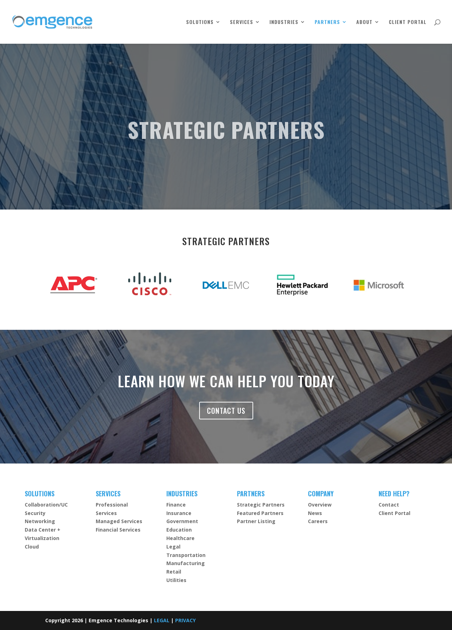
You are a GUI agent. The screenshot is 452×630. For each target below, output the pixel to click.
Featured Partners (260, 513)
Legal (173, 546)
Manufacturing (185, 563)
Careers (318, 521)
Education (179, 529)
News (315, 513)
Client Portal (394, 513)
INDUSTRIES (283, 22)
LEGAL (162, 620)
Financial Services (118, 529)
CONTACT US (226, 410)
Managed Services (119, 521)
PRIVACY (185, 620)
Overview (320, 504)
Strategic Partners (261, 504)
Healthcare (180, 538)
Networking (40, 521)
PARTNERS (327, 22)
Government (182, 521)
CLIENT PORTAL (408, 22)
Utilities (176, 580)
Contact (389, 504)
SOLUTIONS (200, 22)
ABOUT (364, 22)
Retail (173, 571)
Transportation (186, 555)
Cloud (32, 546)
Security (35, 513)
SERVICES (241, 22)
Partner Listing (256, 521)
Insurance (178, 513)
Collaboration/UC (46, 504)
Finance (176, 504)
